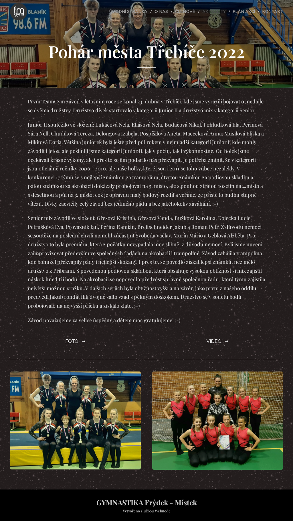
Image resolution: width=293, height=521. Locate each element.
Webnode (163, 510)
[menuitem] (145, 12)
